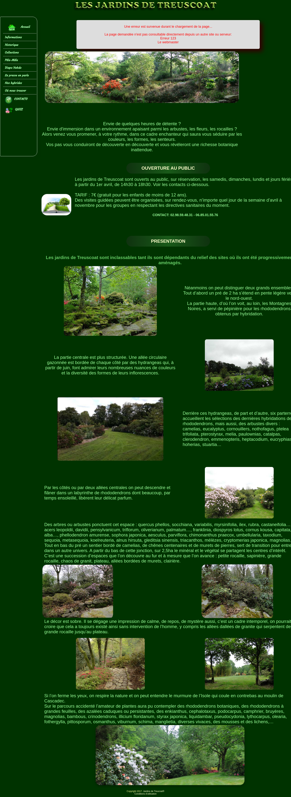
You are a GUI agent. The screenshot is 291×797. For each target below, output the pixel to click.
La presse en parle (17, 75)
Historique (11, 45)
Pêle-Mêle (11, 60)
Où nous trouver (15, 90)
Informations (13, 37)
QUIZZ (14, 110)
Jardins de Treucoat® (153, 791)
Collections (12, 52)
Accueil (17, 27)
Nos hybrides (13, 83)
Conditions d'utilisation (145, 794)
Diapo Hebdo (13, 67)
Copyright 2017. (135, 791)
